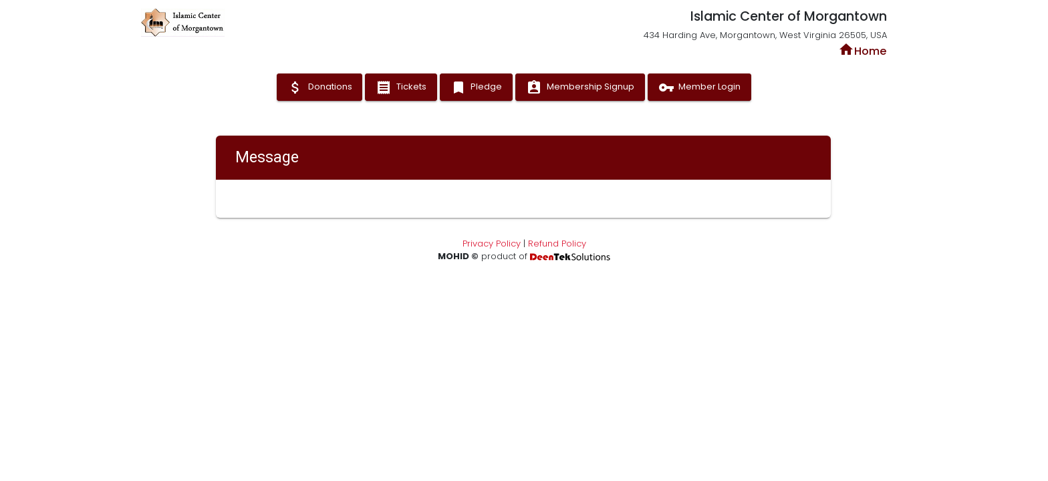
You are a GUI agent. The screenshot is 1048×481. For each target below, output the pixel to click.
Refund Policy (557, 243)
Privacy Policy (492, 243)
